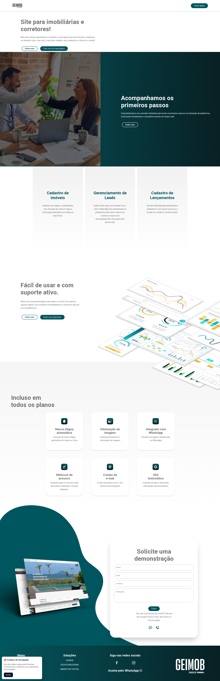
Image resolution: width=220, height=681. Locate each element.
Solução (101, 5)
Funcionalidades (114, 5)
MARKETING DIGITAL (69, 669)
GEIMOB (69, 661)
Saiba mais (30, 49)
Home (86, 5)
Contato (126, 5)
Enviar (154, 609)
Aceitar (8, 675)
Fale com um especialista (55, 49)
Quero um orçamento (53, 317)
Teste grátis (199, 6)
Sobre (93, 5)
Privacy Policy (153, 617)
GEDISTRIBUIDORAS (70, 665)
